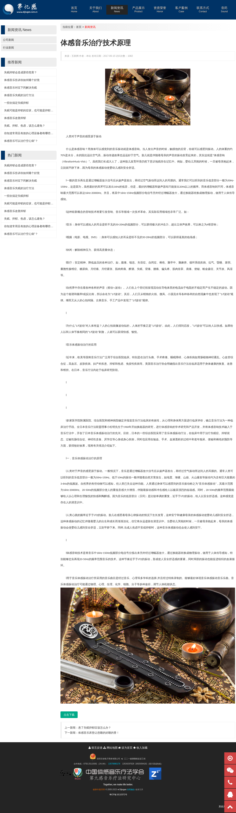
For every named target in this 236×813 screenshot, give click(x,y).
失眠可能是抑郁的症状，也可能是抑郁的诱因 (31, 110)
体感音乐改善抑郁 (15, 118)
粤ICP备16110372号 (118, 794)
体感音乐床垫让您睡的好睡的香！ (98, 732)
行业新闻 (8, 47)
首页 (79, 26)
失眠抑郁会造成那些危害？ (20, 72)
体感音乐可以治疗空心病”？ (21, 140)
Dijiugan (122, 789)
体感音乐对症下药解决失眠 (20, 87)
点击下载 (69, 714)
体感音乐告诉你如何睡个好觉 (22, 80)
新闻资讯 (90, 26)
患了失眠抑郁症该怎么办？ (94, 727)
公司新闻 (8, 39)
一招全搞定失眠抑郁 (16, 102)
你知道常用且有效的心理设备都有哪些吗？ (30, 133)
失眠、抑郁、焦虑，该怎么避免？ (24, 125)
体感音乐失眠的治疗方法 (19, 95)
